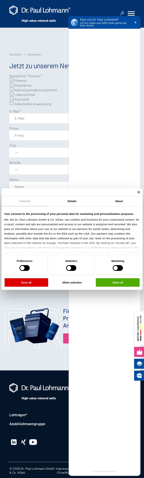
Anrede (15, 162)
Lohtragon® (18, 415)
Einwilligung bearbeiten (74, 472)
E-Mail (15, 111)
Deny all (26, 282)
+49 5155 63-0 (96, 410)
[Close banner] (138, 192)
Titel (12, 145)
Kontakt (80, 385)
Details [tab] (72, 200)
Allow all (117, 282)
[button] (131, 14)
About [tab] (119, 200)
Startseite (15, 54)
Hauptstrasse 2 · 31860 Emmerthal (100, 399)
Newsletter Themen (25, 76)
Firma (13, 128)
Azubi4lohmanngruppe (27, 424)
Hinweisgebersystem (109, 468)
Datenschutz (83, 468)
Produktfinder (84, 338)
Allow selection (72, 282)
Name (14, 179)
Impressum (64, 468)
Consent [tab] (25, 200)
